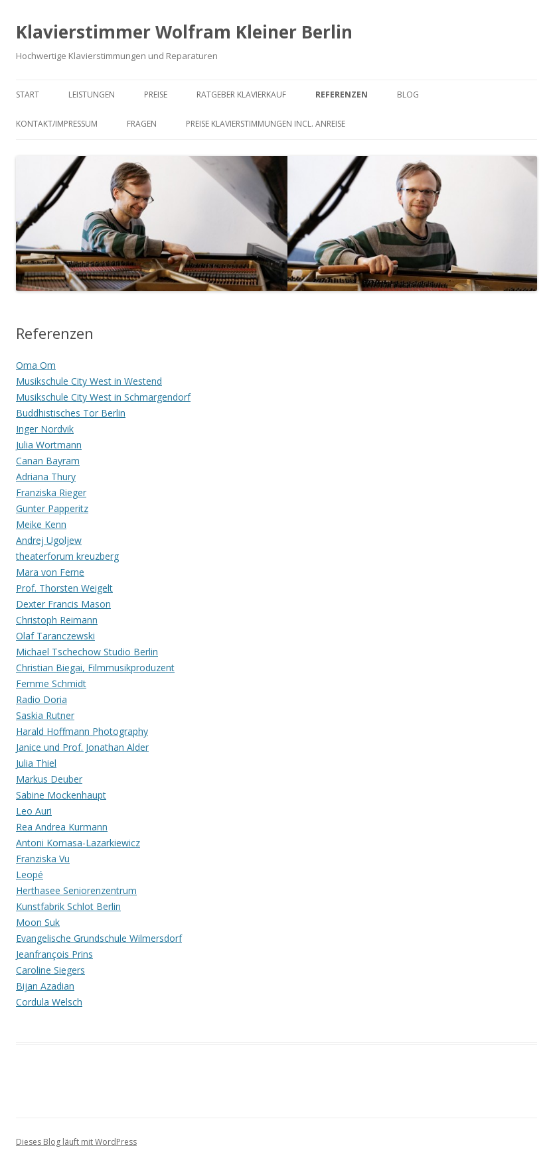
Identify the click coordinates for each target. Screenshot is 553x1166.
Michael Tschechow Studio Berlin (87, 651)
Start (27, 94)
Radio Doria (41, 699)
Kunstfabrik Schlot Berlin (68, 906)
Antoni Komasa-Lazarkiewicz (78, 842)
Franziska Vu (43, 858)
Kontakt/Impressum (57, 123)
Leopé (29, 874)
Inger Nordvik (45, 428)
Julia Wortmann (49, 444)
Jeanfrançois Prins (54, 954)
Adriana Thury (46, 476)
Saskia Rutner (45, 715)
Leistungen (91, 94)
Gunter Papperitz (52, 508)
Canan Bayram (48, 460)
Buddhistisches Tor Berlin (70, 413)
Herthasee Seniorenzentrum (76, 890)
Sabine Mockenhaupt (61, 795)
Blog (408, 94)
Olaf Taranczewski (55, 635)
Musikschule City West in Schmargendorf (103, 397)
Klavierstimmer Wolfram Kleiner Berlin (184, 32)
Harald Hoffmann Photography (82, 731)
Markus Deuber (49, 779)
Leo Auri (34, 811)
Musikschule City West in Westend (89, 381)
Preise (155, 94)
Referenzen (341, 94)
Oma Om (36, 365)
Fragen (142, 123)
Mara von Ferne (50, 572)
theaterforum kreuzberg (67, 556)
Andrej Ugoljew (49, 540)
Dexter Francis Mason (63, 604)
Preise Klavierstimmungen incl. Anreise (265, 123)
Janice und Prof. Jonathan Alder (82, 747)
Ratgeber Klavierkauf (241, 94)
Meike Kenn (41, 524)
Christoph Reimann (57, 620)
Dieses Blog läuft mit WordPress (76, 1141)
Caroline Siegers (50, 970)
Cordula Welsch (49, 1002)
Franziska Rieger (51, 492)
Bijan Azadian (45, 986)
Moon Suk (38, 922)
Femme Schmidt (51, 683)
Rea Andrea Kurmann (62, 826)
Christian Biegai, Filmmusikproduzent (95, 667)
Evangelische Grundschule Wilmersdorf (99, 938)
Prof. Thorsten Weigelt (64, 588)
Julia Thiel (36, 763)
